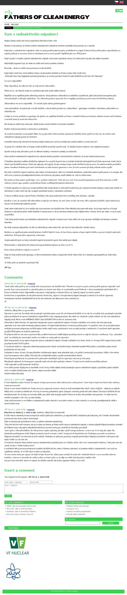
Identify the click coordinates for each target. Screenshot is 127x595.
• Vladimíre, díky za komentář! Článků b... (21, 513)
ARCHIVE (15, 24)
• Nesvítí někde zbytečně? (76, 516)
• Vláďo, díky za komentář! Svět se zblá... (21, 507)
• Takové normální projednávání (78, 513)
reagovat (31, 283)
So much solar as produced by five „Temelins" (27, 28)
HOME (7, 24)
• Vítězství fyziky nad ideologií (77, 507)
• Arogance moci (72, 510)
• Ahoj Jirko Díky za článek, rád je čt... (19, 516)
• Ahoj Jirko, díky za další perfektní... (19, 510)
